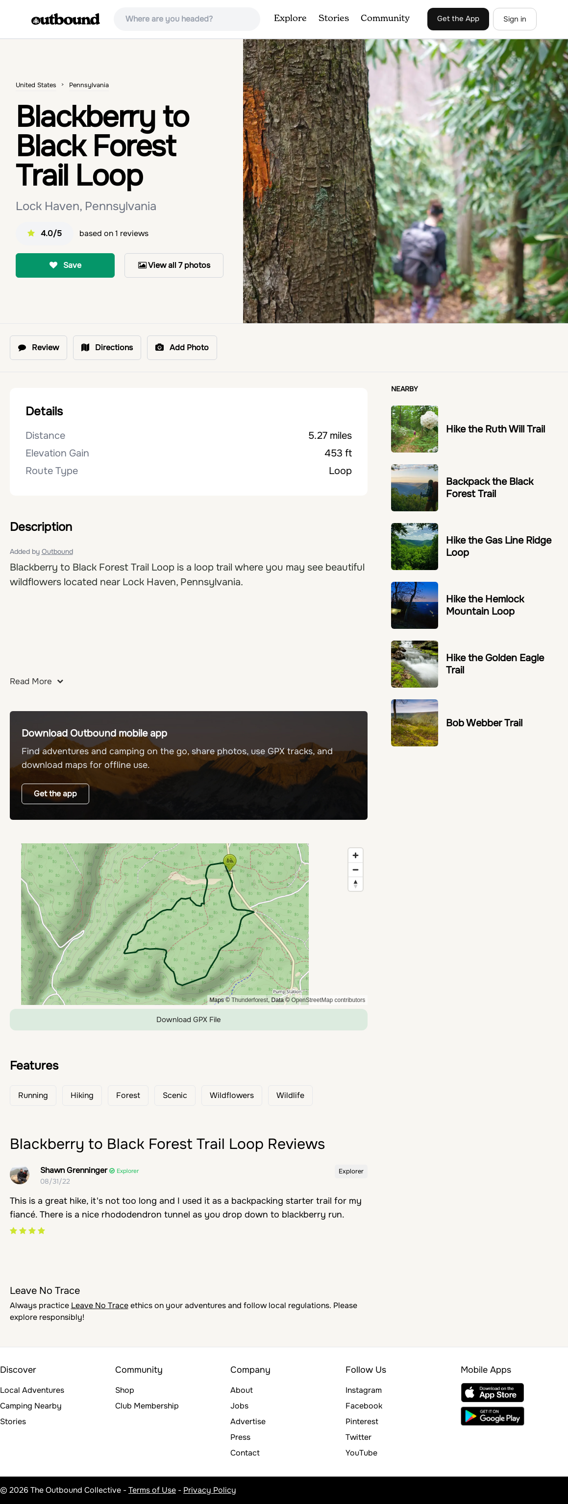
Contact (245, 1453)
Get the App (458, 19)
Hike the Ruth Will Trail (495, 429)
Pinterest (362, 1421)
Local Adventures (32, 1390)
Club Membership (147, 1406)
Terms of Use (152, 1490)
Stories (334, 18)
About (241, 1390)
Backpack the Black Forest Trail (489, 488)
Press (240, 1437)
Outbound (57, 551)
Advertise (248, 1421)
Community (385, 18)
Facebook (364, 1406)
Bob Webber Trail (484, 723)
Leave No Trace (99, 1305)
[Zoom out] (355, 869)
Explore (290, 18)
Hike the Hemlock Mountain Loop (485, 605)
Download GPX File (188, 1020)
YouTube (361, 1453)
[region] (189, 924)
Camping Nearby (31, 1406)
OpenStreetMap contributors (328, 1000)
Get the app (55, 793)
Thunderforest (249, 1000)
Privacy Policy (209, 1490)
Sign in (514, 19)
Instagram (364, 1390)
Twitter (358, 1437)
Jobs (239, 1406)
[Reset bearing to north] (355, 884)
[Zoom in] (355, 855)
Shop (124, 1390)
